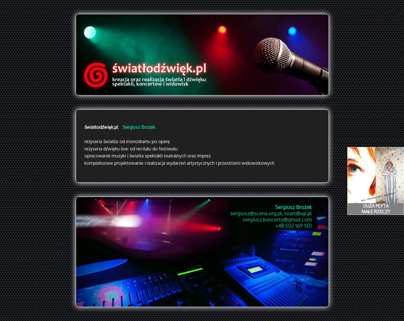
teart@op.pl (298, 213)
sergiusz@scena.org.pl (256, 213)
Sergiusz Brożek (139, 127)
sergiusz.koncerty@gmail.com (277, 219)
